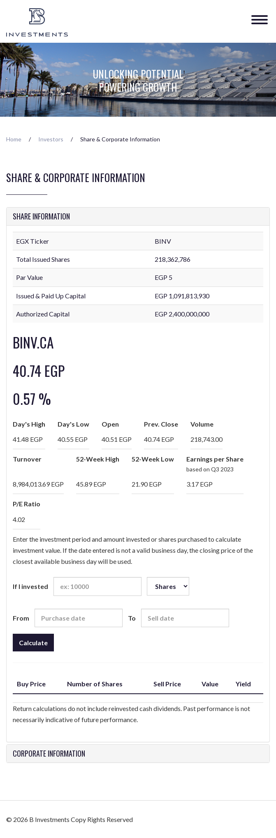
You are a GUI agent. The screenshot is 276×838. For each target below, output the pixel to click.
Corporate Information (49, 753)
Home (13, 139)
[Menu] (259, 16)
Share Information (41, 216)
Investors (50, 139)
